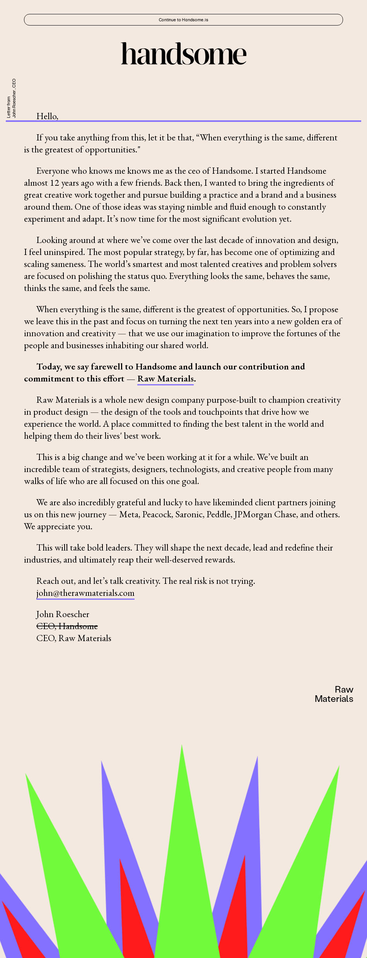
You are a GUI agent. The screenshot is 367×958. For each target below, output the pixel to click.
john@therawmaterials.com (85, 593)
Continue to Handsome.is (183, 19)
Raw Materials (165, 378)
